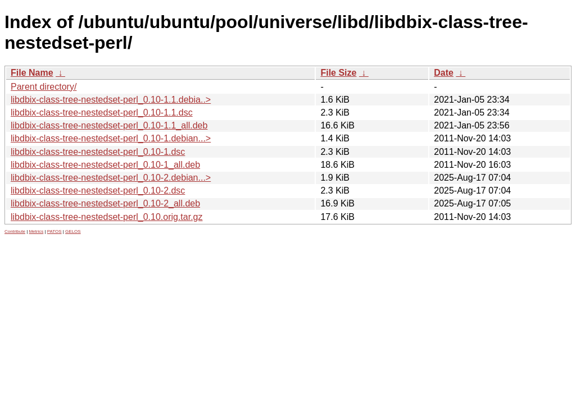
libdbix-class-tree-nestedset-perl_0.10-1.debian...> (111, 138)
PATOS (54, 231)
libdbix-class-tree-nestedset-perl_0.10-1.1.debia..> (111, 99)
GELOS (73, 231)
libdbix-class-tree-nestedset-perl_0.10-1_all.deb (105, 164)
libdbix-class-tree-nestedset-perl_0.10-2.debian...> (111, 177)
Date (443, 72)
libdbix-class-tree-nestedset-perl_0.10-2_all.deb (105, 203)
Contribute (14, 231)
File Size (338, 72)
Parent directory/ (43, 86)
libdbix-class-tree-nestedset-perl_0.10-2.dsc (98, 190)
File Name (32, 72)
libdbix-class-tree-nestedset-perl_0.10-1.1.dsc (102, 112)
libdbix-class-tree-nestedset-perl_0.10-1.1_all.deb (109, 125)
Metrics (36, 231)
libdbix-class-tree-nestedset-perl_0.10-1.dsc (98, 152)
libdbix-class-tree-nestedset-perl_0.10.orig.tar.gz (107, 217)
